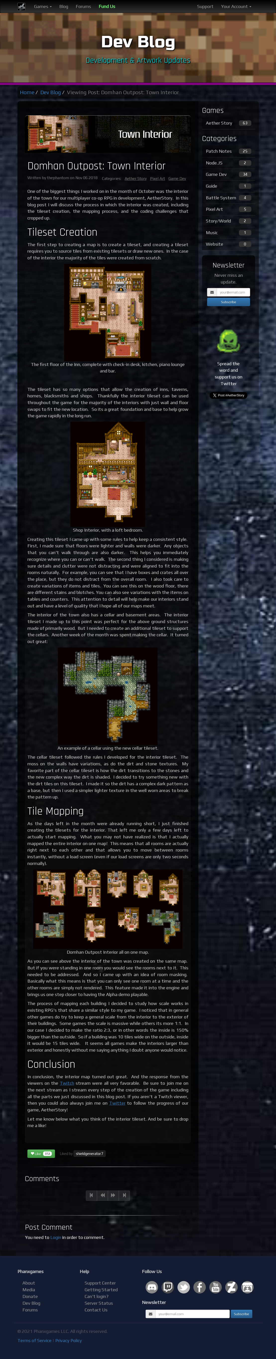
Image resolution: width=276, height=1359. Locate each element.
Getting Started (101, 1289)
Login (55, 1237)
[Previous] (91, 1196)
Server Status (99, 1303)
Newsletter (154, 1302)
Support (205, 6)
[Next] (113, 1196)
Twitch (67, 1083)
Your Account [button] (236, 6)
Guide (228, 186)
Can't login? (97, 1296)
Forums (83, 6)
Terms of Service (34, 1340)
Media (28, 1289)
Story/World (228, 221)
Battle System (228, 198)
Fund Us (107, 6)
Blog (63, 6)
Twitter (117, 1103)
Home (27, 92)
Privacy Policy (68, 1340)
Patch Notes (228, 151)
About (28, 1283)
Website (228, 244)
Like (41, 1153)
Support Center (100, 1283)
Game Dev (177, 178)
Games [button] (43, 6)
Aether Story (136, 178)
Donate (30, 1296)
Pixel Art (157, 178)
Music (228, 232)
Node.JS (228, 163)
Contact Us (96, 1309)
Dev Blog (50, 92)
